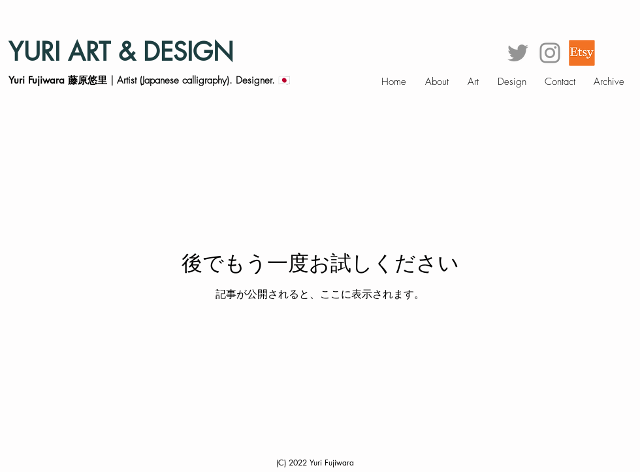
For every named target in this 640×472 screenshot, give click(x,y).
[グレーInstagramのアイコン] (550, 53)
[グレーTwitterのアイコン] (518, 53)
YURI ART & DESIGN (121, 52)
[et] (582, 53)
